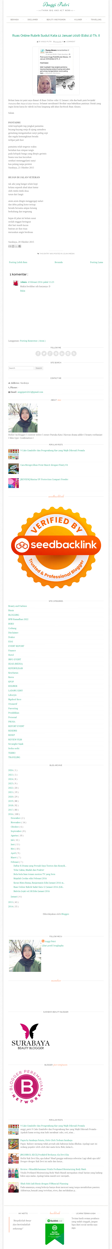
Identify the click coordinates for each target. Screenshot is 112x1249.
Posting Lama (96, 262)
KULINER (12, 686)
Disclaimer (33, 19)
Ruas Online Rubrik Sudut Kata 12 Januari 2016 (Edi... (39, 887)
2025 (11, 774)
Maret (14, 857)
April (13, 853)
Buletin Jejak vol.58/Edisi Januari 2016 (32, 891)
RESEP (11, 735)
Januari (14, 896)
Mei (13, 848)
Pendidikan (13, 712)
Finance (12, 650)
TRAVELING (14, 757)
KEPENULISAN (15, 668)
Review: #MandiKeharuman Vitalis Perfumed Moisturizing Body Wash (53, 1169)
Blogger (65, 914)
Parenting (13, 708)
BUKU (11, 623)
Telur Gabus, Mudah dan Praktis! (29, 870)
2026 (11, 770)
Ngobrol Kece (14, 699)
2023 (11, 783)
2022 (11, 787)
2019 (11, 801)
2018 (11, 805)
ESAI (10, 641)
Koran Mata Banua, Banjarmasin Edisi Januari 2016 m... (39, 882)
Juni (13, 844)
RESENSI (12, 730)
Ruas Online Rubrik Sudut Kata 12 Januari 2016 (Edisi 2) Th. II (56, 35)
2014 (11, 906)
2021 (11, 792)
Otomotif (12, 704)
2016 (11, 814)
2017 (11, 809)
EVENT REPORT (16, 646)
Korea (11, 677)
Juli (12, 840)
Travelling (96, 19)
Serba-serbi (13, 748)
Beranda (14, 19)
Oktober (15, 826)
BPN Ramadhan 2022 (18, 619)
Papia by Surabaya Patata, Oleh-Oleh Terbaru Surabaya (46, 1140)
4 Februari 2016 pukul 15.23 (41, 282)
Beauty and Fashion (56, 19)
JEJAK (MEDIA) (69, 254)
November (16, 822)
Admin (23, 282)
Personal (12, 717)
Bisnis (11, 610)
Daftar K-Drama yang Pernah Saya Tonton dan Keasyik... (40, 865)
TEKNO (11, 753)
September (16, 831)
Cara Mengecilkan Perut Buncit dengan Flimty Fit (44, 465)
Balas (22, 290)
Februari (15, 862)
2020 (11, 796)
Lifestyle (12, 695)
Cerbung (12, 628)
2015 (11, 902)
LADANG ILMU (15, 690)
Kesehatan (13, 672)
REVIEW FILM (15, 739)
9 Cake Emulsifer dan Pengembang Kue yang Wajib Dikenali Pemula (52, 450)
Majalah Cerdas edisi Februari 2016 (30, 878)
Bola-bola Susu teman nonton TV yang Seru (34, 874)
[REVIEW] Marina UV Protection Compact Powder (44, 479)
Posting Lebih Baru (18, 262)
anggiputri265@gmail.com (30, 392)
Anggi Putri (56, 4)
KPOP (11, 681)
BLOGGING (13, 615)
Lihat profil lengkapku (52, 945)
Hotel (11, 655)
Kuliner (78, 19)
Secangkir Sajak (15, 744)
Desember (16, 818)
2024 (11, 779)
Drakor (11, 637)
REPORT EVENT (16, 726)
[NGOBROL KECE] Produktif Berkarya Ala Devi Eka (44, 1154)
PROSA (11, 721)
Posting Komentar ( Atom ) (33, 340)
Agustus (15, 835)
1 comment (70, 42)
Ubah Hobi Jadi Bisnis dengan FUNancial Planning (44, 1183)
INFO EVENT (14, 659)
